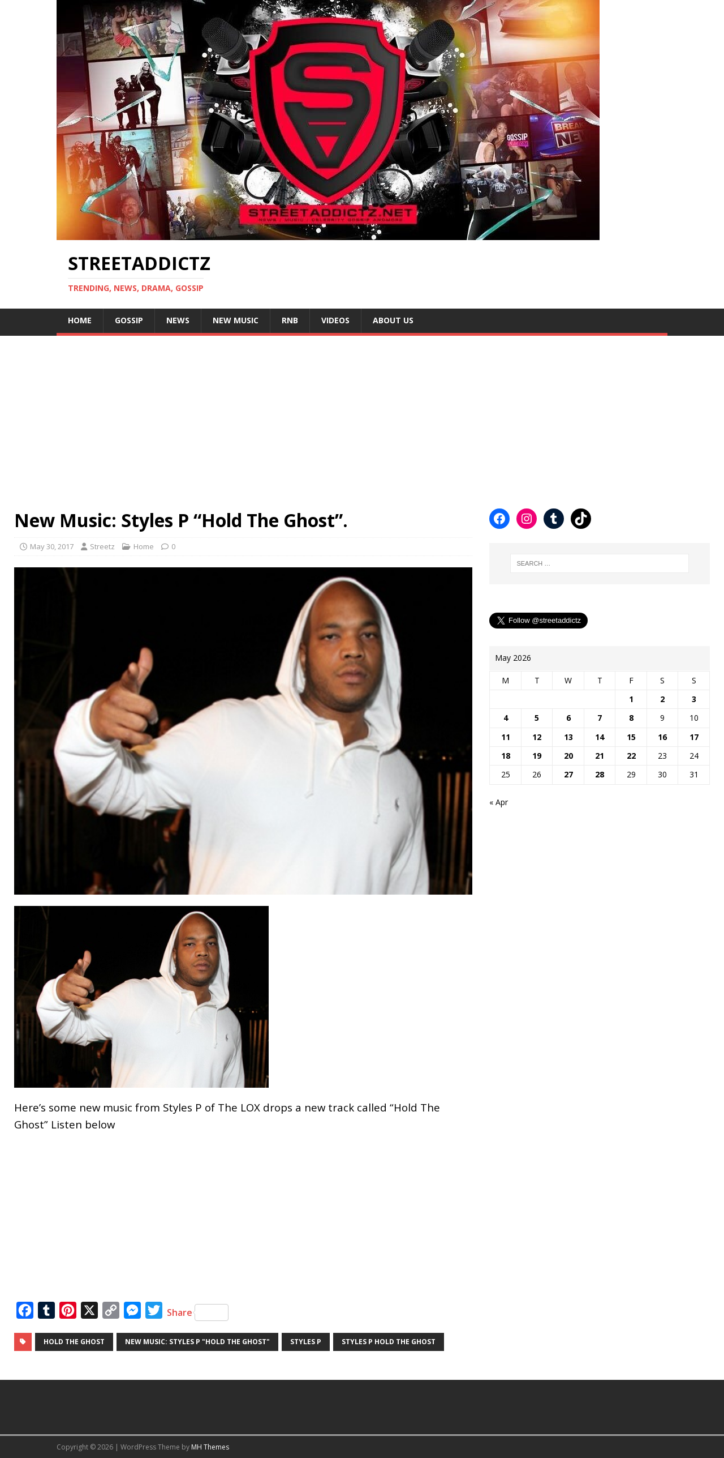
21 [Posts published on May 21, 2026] (599, 755)
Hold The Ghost (74, 1341)
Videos (335, 320)
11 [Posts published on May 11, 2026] (505, 737)
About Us (393, 320)
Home (80, 320)
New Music (235, 320)
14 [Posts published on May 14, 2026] (599, 737)
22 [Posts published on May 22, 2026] (631, 755)
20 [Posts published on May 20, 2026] (568, 755)
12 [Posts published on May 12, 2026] (536, 737)
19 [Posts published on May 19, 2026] (536, 755)
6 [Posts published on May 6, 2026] (568, 717)
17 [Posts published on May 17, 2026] (694, 737)
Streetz (102, 546)
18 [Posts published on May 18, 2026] (505, 755)
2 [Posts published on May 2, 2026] (662, 699)
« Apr (498, 802)
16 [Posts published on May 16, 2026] (662, 737)
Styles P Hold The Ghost (389, 1341)
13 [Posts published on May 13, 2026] (568, 737)
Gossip (129, 320)
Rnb (290, 320)
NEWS (177, 320)
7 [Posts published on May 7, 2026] (599, 717)
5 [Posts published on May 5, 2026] (537, 717)
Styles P (305, 1341)
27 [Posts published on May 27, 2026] (568, 774)
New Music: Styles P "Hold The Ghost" (197, 1341)
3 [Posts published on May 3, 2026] (694, 699)
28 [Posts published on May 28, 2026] (599, 774)
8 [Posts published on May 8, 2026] (631, 717)
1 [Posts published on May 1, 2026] (631, 699)
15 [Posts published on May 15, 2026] (631, 737)
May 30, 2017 (52, 546)
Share (198, 1312)
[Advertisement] (339, 415)
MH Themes (210, 1447)
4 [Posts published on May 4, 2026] (505, 717)
